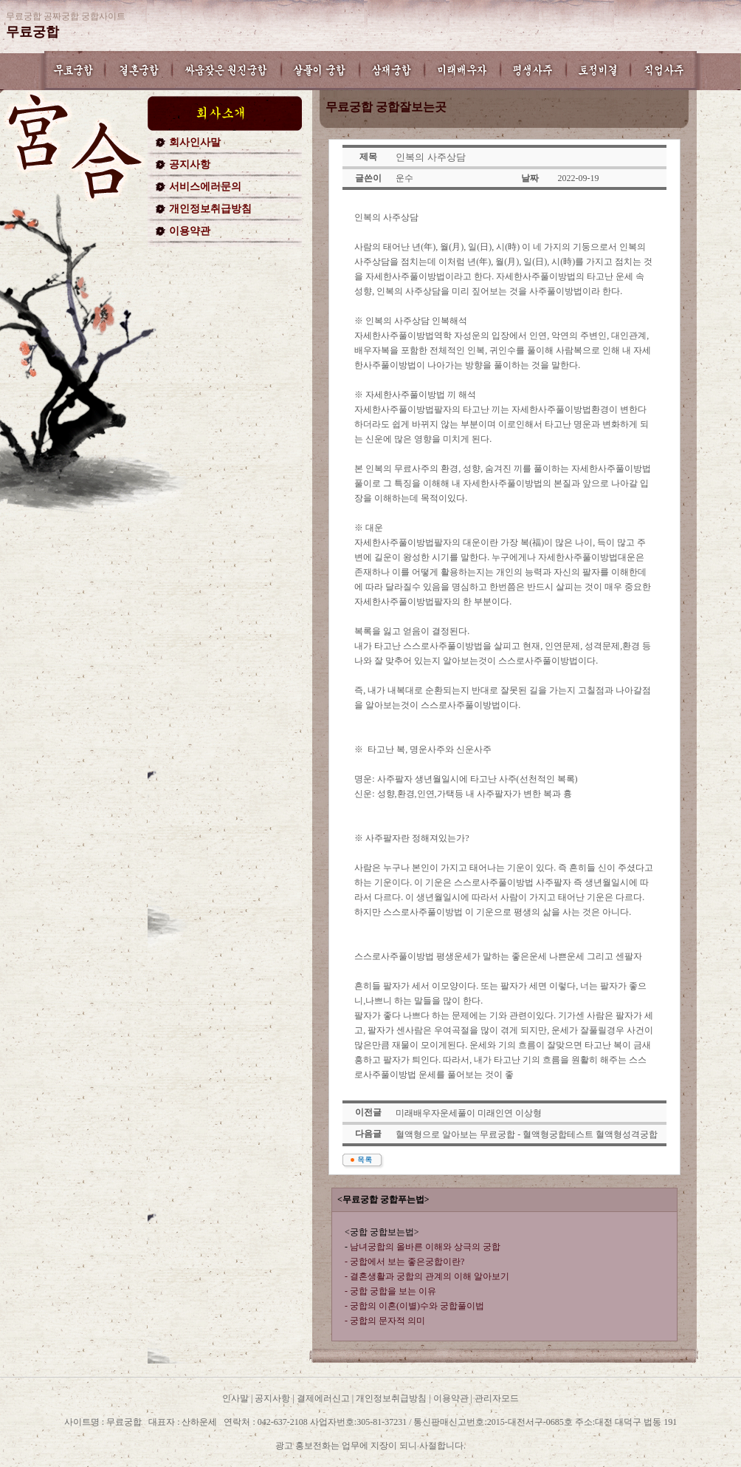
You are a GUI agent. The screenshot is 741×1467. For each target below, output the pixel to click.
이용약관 (189, 230)
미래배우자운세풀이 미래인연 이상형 (469, 1113)
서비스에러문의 (205, 186)
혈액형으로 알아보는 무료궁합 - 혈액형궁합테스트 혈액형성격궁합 (527, 1134)
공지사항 (189, 164)
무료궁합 (32, 31)
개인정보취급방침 (210, 208)
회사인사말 (195, 142)
